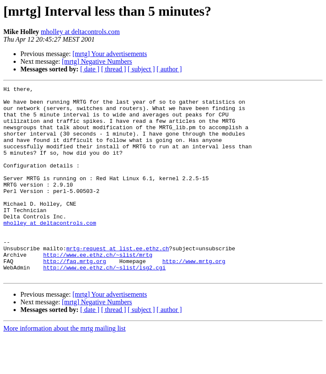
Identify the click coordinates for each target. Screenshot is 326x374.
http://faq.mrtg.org (74, 296)
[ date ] (89, 69)
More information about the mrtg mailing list (64, 366)
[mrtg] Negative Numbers (97, 61)
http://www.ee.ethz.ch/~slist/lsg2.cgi (104, 304)
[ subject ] (141, 69)
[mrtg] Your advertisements (110, 53)
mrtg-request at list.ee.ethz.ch (117, 281)
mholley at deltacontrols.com (80, 31)
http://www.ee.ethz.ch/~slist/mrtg (97, 289)
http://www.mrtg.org (193, 296)
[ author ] (169, 69)
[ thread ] (113, 69)
